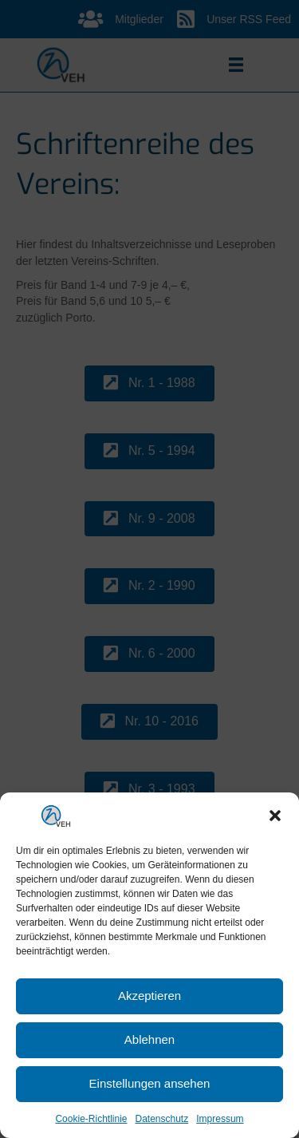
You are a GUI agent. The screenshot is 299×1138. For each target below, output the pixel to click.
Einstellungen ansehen (149, 1083)
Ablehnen (149, 1039)
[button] (275, 816)
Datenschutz (162, 1118)
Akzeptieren (149, 995)
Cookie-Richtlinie (91, 1118)
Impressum (219, 1118)
